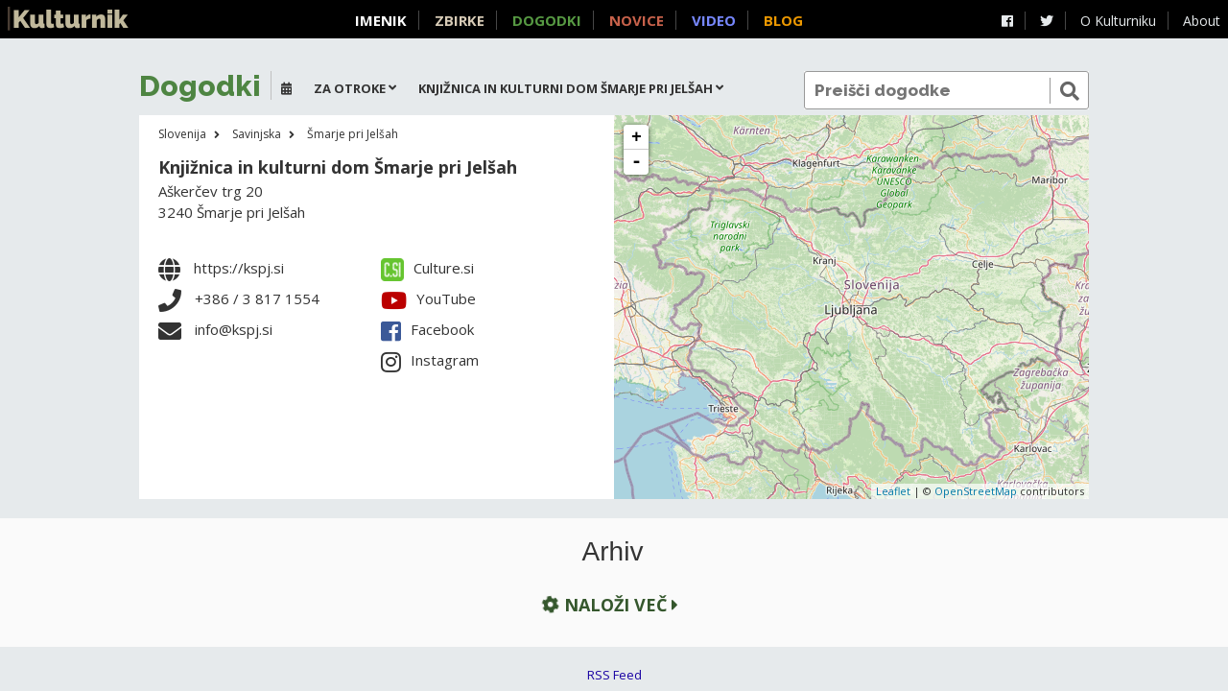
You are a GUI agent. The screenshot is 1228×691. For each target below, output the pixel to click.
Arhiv (613, 551)
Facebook (427, 329)
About (1201, 21)
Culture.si (427, 267)
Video (714, 20)
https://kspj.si (239, 267)
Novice (636, 20)
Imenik (381, 20)
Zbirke (459, 20)
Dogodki (546, 20)
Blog (783, 20)
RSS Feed (614, 674)
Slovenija (182, 134)
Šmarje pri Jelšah (352, 134)
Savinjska (256, 134)
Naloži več (608, 604)
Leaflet (893, 491)
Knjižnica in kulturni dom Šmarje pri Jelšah (337, 167)
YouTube (428, 298)
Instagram (430, 359)
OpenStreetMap (975, 491)
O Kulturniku (1118, 21)
